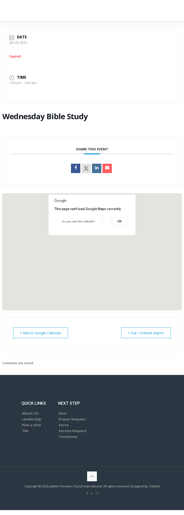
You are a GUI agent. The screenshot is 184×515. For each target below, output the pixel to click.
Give (62, 413)
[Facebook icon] (87, 493)
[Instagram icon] (97, 493)
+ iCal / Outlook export (146, 332)
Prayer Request (72, 419)
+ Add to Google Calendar (40, 332)
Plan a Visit (31, 424)
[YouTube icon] (92, 493)
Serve (64, 424)
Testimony (68, 436)
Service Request (73, 430)
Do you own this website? (78, 221)
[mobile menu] (137, 11)
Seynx (154, 486)
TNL (25, 430)
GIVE (158, 10)
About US (30, 413)
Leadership (31, 419)
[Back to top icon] (92, 476)
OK (119, 221)
